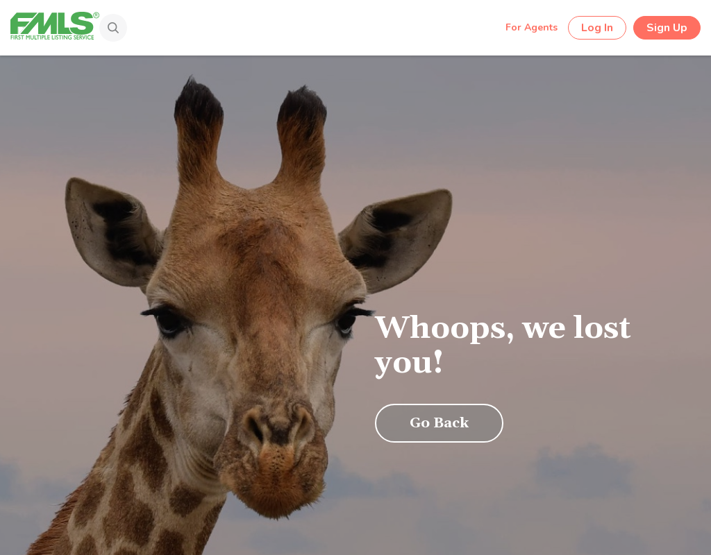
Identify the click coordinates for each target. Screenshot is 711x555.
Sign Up (666, 27)
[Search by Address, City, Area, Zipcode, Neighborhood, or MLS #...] (300, 27)
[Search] (96, 29)
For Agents (531, 27)
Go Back (439, 423)
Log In (597, 27)
